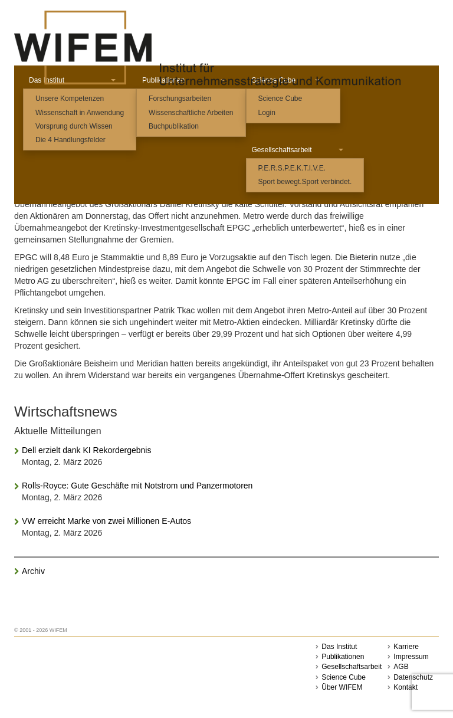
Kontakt (405, 687)
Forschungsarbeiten (180, 98)
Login (266, 113)
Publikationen (342, 657)
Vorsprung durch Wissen (74, 126)
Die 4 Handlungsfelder (70, 140)
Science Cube (280, 98)
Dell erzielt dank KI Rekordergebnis (86, 450)
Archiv (33, 571)
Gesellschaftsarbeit (298, 150)
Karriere (406, 646)
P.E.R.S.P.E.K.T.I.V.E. (292, 168)
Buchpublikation (174, 126)
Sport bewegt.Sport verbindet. (305, 182)
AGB (400, 667)
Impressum (410, 657)
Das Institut (339, 646)
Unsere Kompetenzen (69, 98)
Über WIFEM (341, 687)
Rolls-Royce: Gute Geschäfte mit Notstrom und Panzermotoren (137, 485)
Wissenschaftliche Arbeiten (191, 113)
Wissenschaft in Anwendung (79, 113)
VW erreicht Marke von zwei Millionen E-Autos (106, 521)
